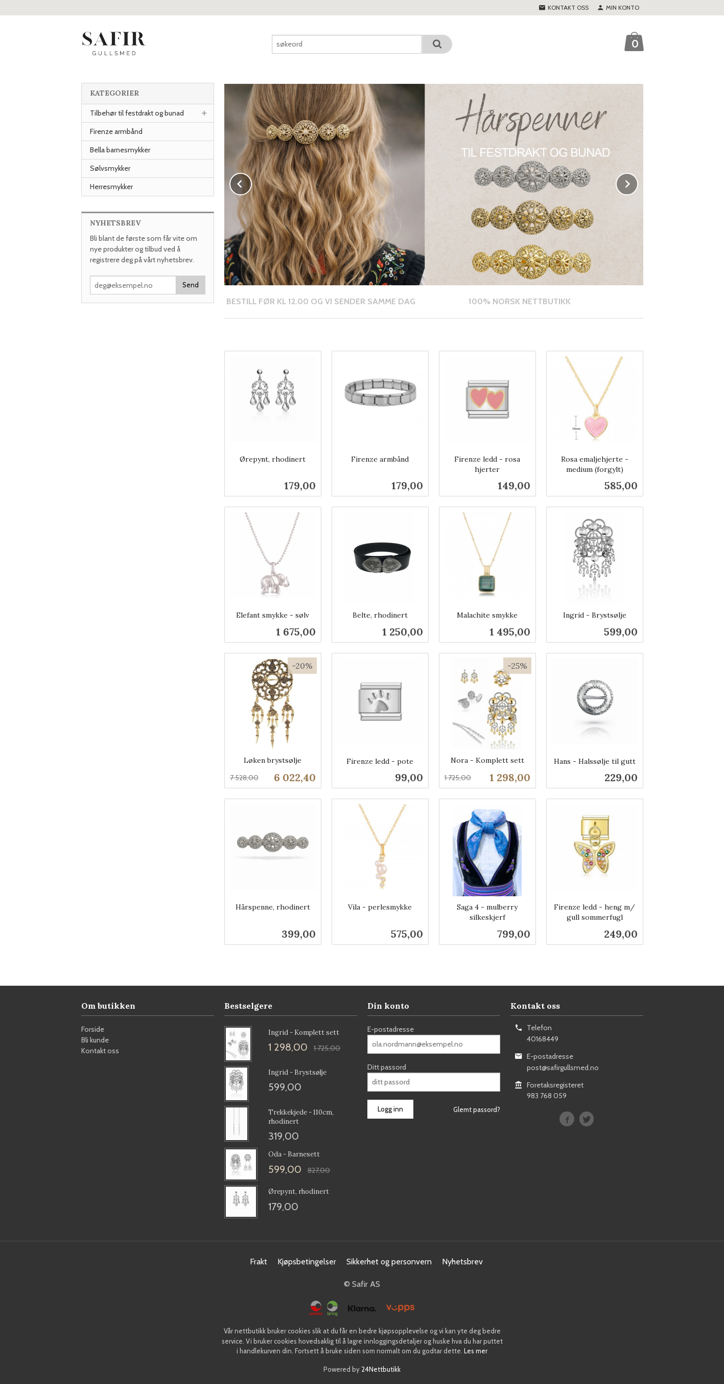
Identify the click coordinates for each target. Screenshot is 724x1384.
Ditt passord (386, 1066)
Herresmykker (111, 186)
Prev (251, 182)
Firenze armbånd (116, 131)
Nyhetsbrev (462, 1261)
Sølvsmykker (110, 168)
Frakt (258, 1261)
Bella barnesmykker (120, 149)
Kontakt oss (100, 1050)
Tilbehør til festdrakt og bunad (137, 113)
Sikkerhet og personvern (389, 1261)
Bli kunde (95, 1039)
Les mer (475, 1350)
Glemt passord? (476, 1109)
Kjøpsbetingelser (306, 1261)
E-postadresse (390, 1028)
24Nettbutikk (381, 1369)
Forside (92, 1028)
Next (637, 182)
